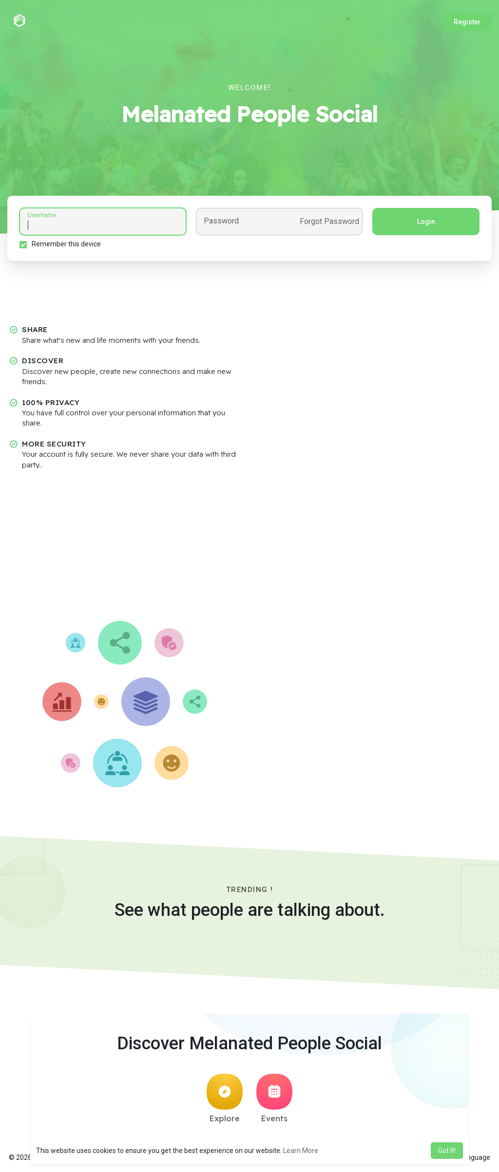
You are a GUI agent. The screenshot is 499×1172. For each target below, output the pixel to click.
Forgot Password (329, 221)
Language (471, 1157)
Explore (225, 1098)
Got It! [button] (447, 1150)
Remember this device (66, 244)
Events (274, 1098)
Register (467, 22)
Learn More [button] (300, 1150)
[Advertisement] (249, 548)
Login (426, 221)
